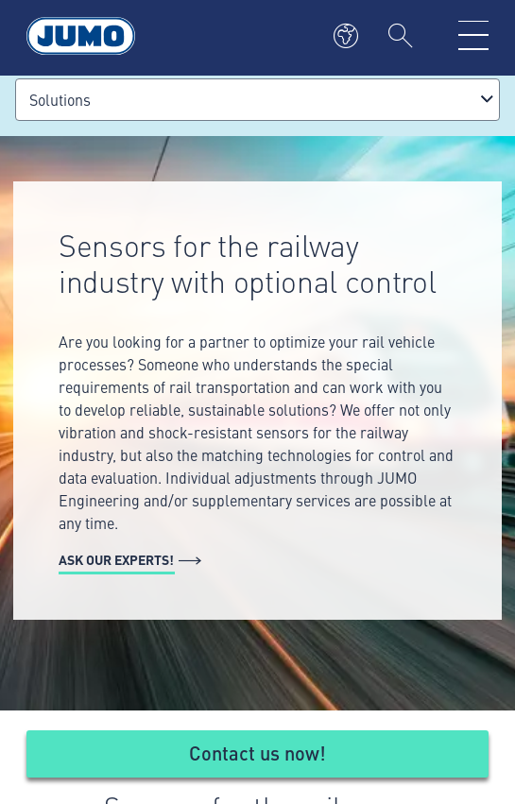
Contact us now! (257, 752)
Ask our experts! (116, 559)
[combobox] (257, 99)
